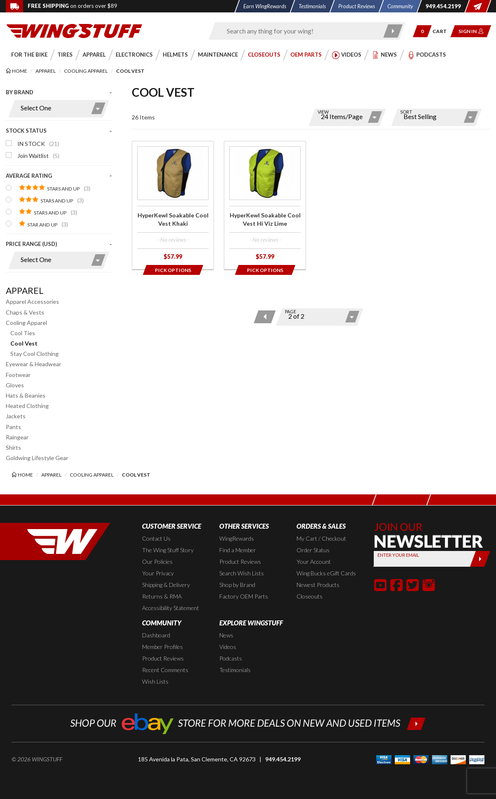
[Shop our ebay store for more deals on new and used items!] (248, 722)
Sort (406, 111)
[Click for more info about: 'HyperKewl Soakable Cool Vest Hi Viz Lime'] (265, 205)
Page (290, 311)
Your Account (314, 561)
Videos (227, 646)
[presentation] (59, 183)
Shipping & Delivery (166, 584)
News (226, 635)
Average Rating (29, 175)
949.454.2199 (283, 759)
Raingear (17, 437)
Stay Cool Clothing (34, 353)
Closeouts (310, 596)
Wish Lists (155, 681)
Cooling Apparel (26, 322)
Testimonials (235, 669)
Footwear (18, 374)
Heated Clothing (27, 405)
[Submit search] (393, 31)
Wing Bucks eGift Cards (326, 573)
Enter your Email (398, 555)
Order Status (313, 549)
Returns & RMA (162, 596)
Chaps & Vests (25, 312)
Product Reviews (240, 561)
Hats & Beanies (25, 395)
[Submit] (480, 559)
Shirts (13, 447)
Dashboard (156, 635)
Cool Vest (24, 343)
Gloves (15, 385)
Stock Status (26, 130)
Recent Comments (165, 669)
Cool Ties (22, 332)
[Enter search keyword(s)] (300, 31)
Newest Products (318, 584)
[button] (422, 31)
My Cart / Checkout (321, 538)
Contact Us (156, 538)
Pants (13, 426)
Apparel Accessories (32, 301)
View (323, 111)
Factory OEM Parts (243, 596)
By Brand (19, 92)
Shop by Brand (237, 584)
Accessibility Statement (170, 607)
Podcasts (230, 658)
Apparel (24, 290)
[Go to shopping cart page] (442, 31)
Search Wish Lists (241, 573)
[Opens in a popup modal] (172, 270)
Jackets (16, 416)
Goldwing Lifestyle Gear (37, 457)
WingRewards (236, 538)
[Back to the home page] (74, 30)
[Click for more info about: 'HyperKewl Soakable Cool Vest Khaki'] (173, 205)
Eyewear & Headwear (33, 363)
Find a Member (237, 549)
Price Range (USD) (31, 244)
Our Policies (157, 561)
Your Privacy (158, 573)
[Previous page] (264, 316)
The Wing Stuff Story (168, 549)
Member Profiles (162, 646)
